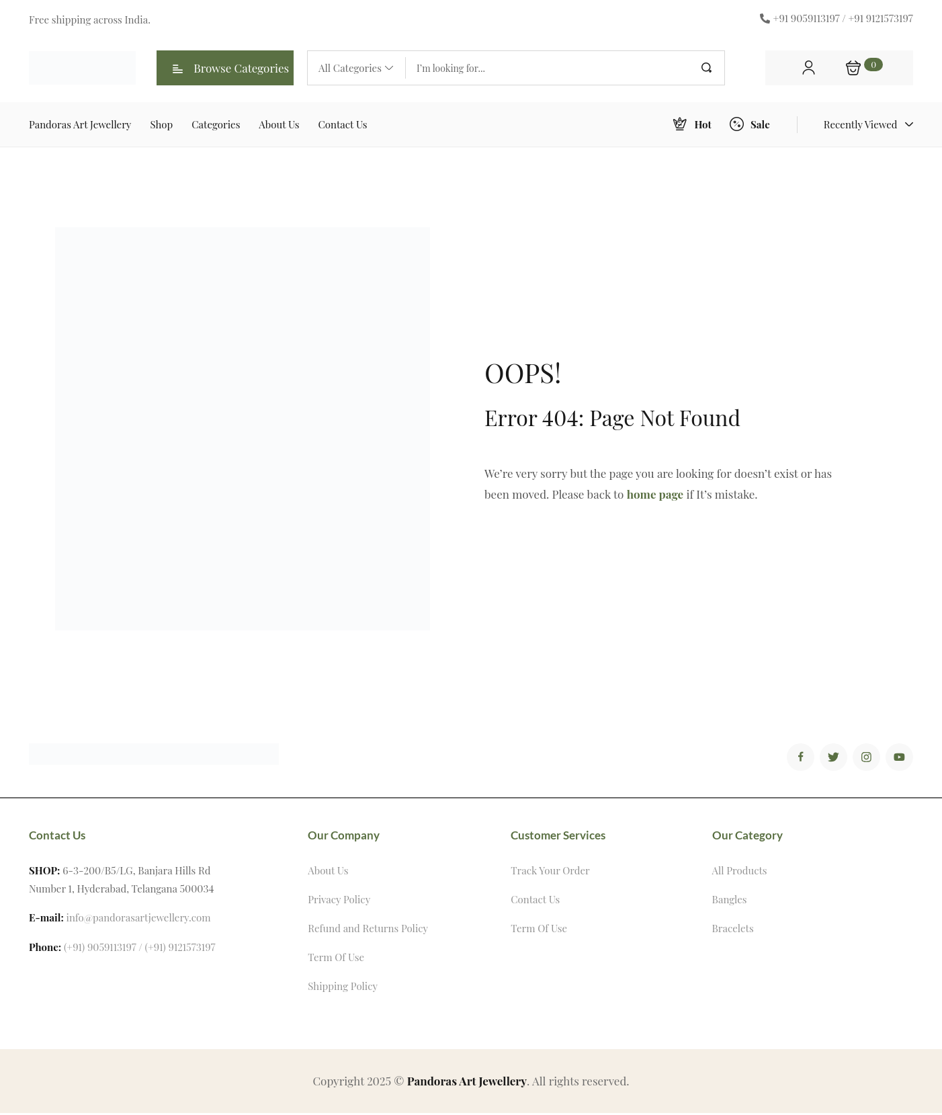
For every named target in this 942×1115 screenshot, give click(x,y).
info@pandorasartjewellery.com (139, 919)
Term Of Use (336, 959)
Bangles (729, 901)
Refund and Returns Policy (368, 930)
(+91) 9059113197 (100, 949)
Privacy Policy (339, 901)
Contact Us (535, 901)
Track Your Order (550, 872)
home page (655, 494)
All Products (739, 872)
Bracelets (733, 930)
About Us (328, 872)
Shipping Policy (343, 988)
